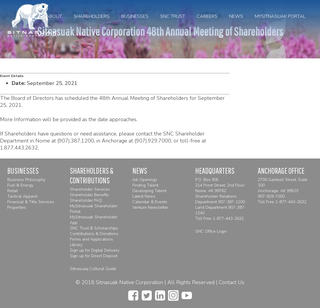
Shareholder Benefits (89, 195)
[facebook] (133, 293)
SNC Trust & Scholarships (94, 228)
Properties (16, 207)
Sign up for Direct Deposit (93, 256)
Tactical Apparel (22, 196)
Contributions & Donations (94, 233)
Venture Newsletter (150, 207)
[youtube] (186, 293)
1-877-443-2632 (228, 218)
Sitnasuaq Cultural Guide (93, 269)
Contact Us (231, 282)
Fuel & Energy (20, 185)
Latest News (143, 196)
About (54, 16)
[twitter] (146, 293)
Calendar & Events (149, 202)
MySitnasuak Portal (280, 16)
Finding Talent (145, 185)
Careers (207, 16)
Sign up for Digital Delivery (94, 250)
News (236, 16)
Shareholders (92, 16)
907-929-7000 (271, 196)
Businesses (134, 16)
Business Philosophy (26, 179)
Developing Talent (149, 191)
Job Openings (144, 179)
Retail (12, 191)
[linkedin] (160, 293)
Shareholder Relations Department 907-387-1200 (220, 199)
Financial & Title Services (30, 202)
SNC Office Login (211, 231)
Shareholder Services (90, 189)
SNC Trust (172, 16)
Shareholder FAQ (86, 200)
